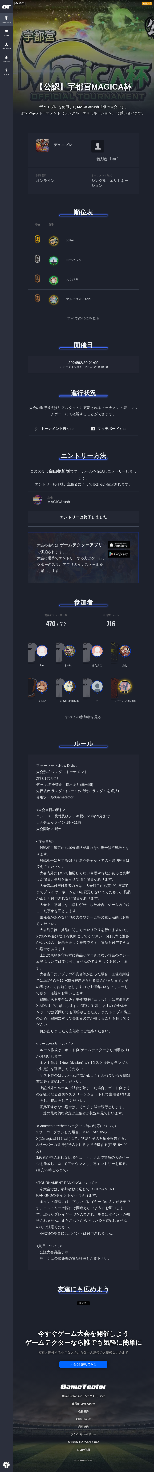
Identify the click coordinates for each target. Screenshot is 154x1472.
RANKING (6, 62)
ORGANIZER (6, 48)
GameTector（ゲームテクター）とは (83, 1396)
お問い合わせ (83, 1419)
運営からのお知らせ (83, 1403)
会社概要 (83, 1411)
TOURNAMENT (6, 22)
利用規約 (83, 1426)
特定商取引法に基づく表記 (83, 1442)
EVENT (6, 75)
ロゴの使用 (83, 1449)
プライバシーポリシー (83, 1434)
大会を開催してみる (83, 1364)
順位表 (83, 212)
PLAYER (6, 35)
